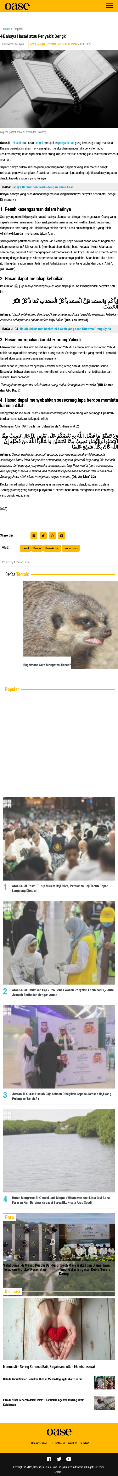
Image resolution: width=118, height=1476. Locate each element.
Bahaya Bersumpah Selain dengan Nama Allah (42, 187)
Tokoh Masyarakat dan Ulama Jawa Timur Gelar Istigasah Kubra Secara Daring (84, 1269)
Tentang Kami (39, 1443)
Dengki (40, 44)
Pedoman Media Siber (64, 1443)
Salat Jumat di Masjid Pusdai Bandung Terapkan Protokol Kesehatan (30, 1267)
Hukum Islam (70, 44)
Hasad (32, 44)
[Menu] (109, 6)
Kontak (84, 1443)
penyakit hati (66, 143)
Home (6, 29)
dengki (39, 143)
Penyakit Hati (53, 44)
